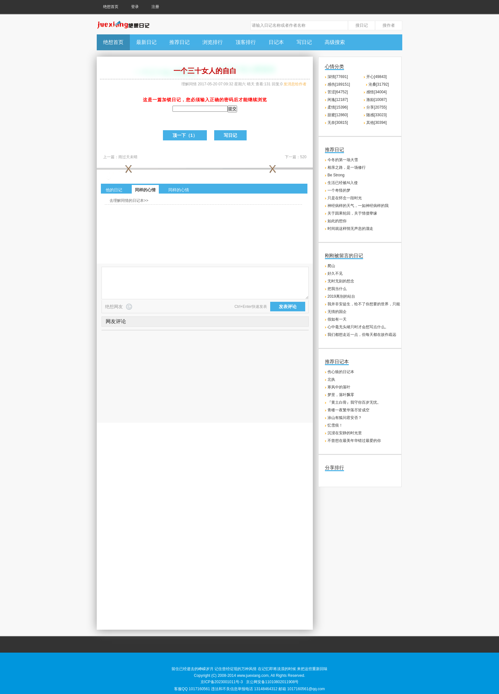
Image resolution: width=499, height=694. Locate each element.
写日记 (304, 42)
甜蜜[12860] (337, 115)
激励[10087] (376, 99)
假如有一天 (337, 319)
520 (303, 157)
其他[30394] (376, 122)
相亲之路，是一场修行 (346, 167)
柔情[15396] (337, 107)
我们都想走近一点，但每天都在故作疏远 (361, 334)
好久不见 (335, 273)
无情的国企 (337, 311)
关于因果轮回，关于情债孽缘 (352, 213)
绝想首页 (110, 6)
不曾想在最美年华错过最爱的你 (354, 440)
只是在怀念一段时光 (344, 198)
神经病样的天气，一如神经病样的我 (358, 205)
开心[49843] (376, 76)
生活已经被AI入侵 (342, 183)
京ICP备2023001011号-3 (221, 682)
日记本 (276, 42)
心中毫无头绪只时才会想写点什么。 (358, 327)
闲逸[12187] (337, 99)
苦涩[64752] (337, 92)
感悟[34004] (376, 92)
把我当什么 (337, 289)
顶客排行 (245, 42)
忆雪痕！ (335, 425)
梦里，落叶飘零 (340, 395)
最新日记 (146, 42)
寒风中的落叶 (338, 387)
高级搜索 (335, 42)
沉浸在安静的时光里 (344, 433)
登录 (135, 6)
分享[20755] (376, 107)
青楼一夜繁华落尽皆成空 (348, 410)
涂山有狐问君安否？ (344, 417)
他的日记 (114, 190)
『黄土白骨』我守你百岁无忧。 (354, 402)
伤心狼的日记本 (340, 372)
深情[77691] (337, 76)
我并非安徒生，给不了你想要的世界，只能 (363, 304)
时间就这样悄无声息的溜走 (350, 228)
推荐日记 (179, 42)
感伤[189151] (338, 84)
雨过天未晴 (127, 157)
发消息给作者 (295, 84)
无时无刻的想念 (340, 281)
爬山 (331, 266)
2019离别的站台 (341, 296)
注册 (155, 6)
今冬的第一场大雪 (342, 160)
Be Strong (335, 175)
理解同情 (189, 84)
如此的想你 (337, 221)
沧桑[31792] (379, 84)
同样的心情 (145, 190)
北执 (331, 379)
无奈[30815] (337, 122)
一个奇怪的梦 (338, 190)
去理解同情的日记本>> (128, 200)
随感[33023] (376, 115)
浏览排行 (212, 42)
